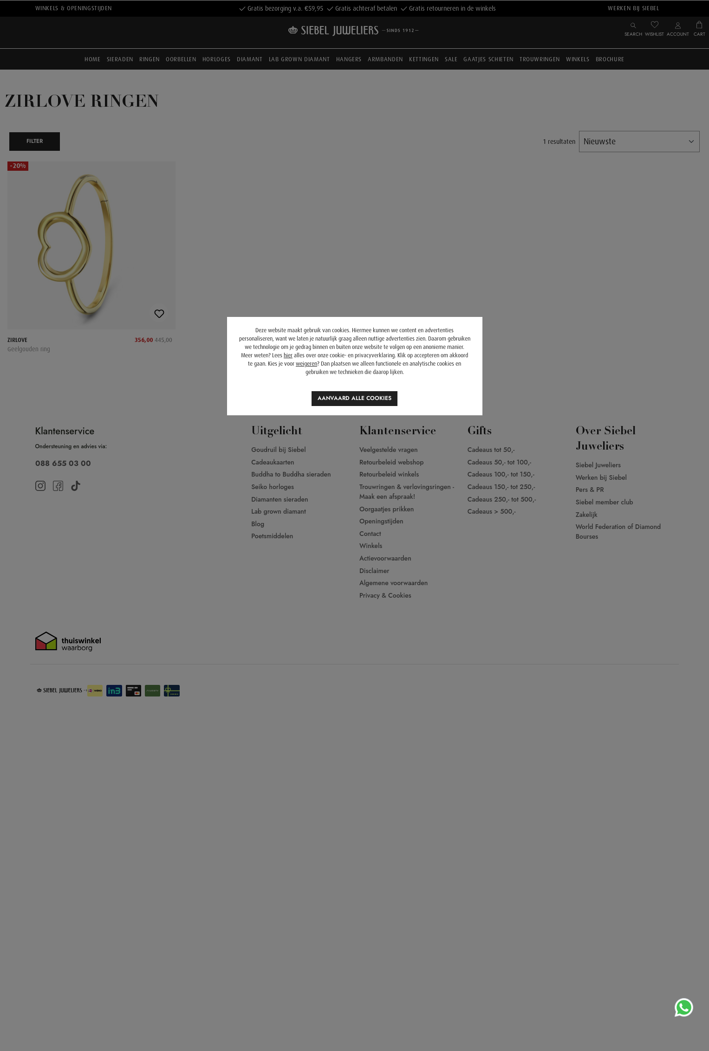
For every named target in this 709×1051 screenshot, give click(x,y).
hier (288, 355)
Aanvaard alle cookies (354, 398)
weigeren (306, 364)
